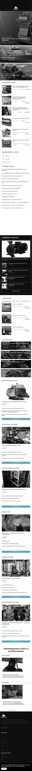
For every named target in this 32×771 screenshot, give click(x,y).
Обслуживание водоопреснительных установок (11, 500)
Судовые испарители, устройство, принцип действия (12, 495)
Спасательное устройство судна (10, 75)
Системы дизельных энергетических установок (11, 633)
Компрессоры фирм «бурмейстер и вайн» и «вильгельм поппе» (14, 546)
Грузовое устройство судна (18, 327)
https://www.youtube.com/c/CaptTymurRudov (12, 677)
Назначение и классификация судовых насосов (17, 263)
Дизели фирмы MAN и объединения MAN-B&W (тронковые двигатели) (16, 173)
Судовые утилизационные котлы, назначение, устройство (13, 408)
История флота (4, 754)
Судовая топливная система (7, 584)
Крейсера (3, 759)
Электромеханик (4, 741)
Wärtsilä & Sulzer (6, 37)
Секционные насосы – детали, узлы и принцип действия (13, 205)
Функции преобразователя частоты (11, 371)
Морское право (4, 743)
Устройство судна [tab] (6, 301)
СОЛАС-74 (15, 89)
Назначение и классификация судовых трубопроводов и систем (14, 592)
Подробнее (5, 347)
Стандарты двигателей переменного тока (13, 361)
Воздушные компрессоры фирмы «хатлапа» (10, 543)
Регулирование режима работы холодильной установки (13, 458)
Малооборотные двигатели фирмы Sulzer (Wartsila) (12, 185)
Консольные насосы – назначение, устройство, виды (12, 207)
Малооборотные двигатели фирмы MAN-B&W (11, 188)
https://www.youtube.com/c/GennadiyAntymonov (13, 704)
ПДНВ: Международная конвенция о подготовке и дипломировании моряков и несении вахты (21, 108)
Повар (2, 747)
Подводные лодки (4, 761)
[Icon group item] (2, 727)
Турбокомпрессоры (5, 541)
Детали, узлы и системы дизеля (20, 132)
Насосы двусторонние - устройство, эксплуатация (11, 199)
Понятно (4, 768)
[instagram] (6, 162)
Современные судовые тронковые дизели (10, 178)
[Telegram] (6, 159)
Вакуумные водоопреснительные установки (10, 498)
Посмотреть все (16, 418)
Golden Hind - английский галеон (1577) (9, 193)
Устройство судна (6, 73)
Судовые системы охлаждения (8, 587)
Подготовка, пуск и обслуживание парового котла (14, 401)
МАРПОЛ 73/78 (16, 101)
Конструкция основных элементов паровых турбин (12, 630)
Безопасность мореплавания (6, 750)
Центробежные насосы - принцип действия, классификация (15, 258)
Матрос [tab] (18, 301)
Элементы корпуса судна (8, 57)
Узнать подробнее (20, 766)
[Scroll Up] (12, 710)
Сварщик (2, 745)
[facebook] (6, 156)
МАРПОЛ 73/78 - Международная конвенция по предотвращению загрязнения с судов (19, 98)
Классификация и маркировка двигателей (21, 118)
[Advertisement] (16, 224)
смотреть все (16, 291)
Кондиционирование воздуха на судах (11, 445)
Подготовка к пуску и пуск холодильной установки (12, 452)
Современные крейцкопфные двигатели (10, 191)
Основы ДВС (16, 120)
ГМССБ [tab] (13, 301)
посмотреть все (16, 506)
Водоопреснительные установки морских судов (14, 489)
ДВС (2, 734)
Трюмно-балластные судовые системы (9, 589)
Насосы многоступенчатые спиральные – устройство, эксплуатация (15, 202)
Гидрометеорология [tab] (26, 301)
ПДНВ (14, 112)
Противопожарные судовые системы (11, 578)
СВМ (2, 736)
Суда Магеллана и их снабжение (8, 196)
